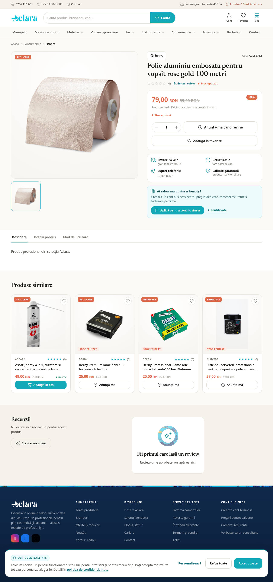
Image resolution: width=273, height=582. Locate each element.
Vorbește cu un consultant (239, 532)
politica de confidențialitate (87, 569)
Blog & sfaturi (134, 525)
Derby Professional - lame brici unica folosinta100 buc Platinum (167, 367)
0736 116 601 (22, 4)
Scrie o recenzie (31, 443)
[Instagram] (15, 538)
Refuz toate (218, 563)
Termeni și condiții (185, 532)
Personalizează (189, 563)
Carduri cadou (86, 540)
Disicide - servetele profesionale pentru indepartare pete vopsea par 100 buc (230, 367)
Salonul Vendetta (136, 518)
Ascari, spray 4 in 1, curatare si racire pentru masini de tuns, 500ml (38, 367)
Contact (74, 4)
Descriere (19, 237)
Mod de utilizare (75, 237)
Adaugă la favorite (204, 141)
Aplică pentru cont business (177, 210)
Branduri (82, 518)
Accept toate (248, 563)
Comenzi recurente (234, 525)
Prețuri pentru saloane (237, 518)
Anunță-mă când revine (220, 127)
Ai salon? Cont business (243, 4)
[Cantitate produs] (166, 127)
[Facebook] (25, 538)
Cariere (129, 532)
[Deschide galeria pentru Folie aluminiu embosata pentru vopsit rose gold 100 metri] (74, 115)
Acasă (15, 44)
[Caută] (97, 18)
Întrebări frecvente (186, 525)
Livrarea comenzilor (186, 510)
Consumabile (32, 44)
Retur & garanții (184, 518)
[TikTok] (36, 538)
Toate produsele (87, 510)
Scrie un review (184, 83)
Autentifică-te (217, 210)
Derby (83, 359)
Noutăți (81, 532)
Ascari (20, 359)
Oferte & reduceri (88, 525)
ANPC (177, 540)
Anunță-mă (104, 385)
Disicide (212, 359)
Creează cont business (236, 510)
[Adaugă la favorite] (64, 301)
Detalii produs (45, 237)
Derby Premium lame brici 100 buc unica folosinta (101, 367)
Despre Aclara (134, 510)
